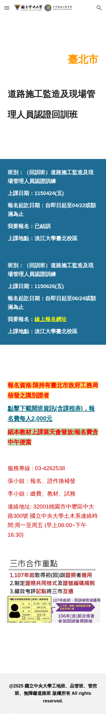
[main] (53, 57)
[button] (7, 8)
